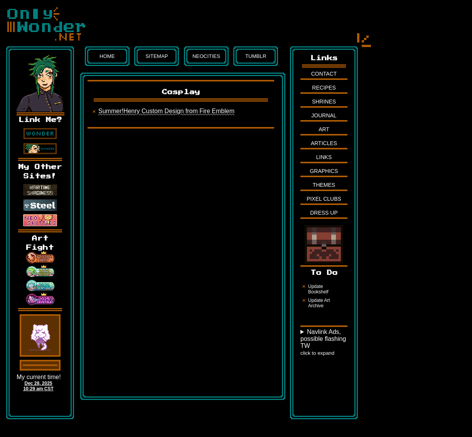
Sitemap (156, 56)
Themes (324, 185)
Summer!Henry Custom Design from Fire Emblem (166, 111)
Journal (323, 115)
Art (324, 129)
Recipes (323, 88)
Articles (324, 143)
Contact (324, 74)
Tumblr (255, 56)
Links (324, 157)
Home (107, 56)
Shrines (324, 101)
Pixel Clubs (324, 199)
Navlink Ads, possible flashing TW (323, 342)
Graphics (324, 171)
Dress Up (324, 213)
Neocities (206, 56)
